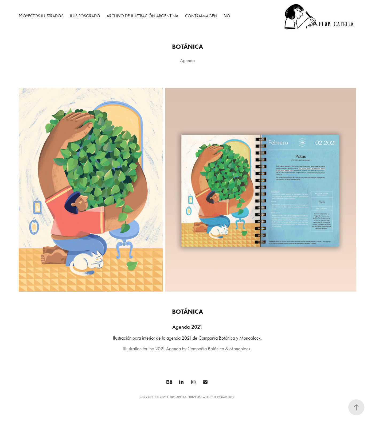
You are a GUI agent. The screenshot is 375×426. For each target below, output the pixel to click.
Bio (227, 15)
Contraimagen (201, 15)
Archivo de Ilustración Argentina (142, 15)
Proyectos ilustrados (41, 15)
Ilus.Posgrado (85, 15)
